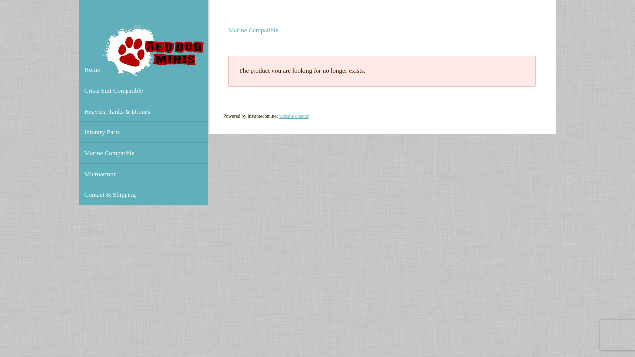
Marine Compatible (253, 30)
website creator (294, 116)
